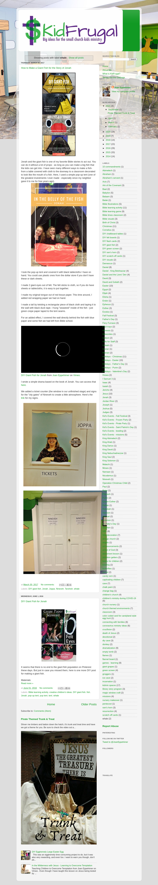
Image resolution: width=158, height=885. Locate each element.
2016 (108, 148)
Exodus (106, 312)
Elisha (105, 297)
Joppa (52, 589)
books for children (111, 561)
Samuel (106, 516)
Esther (106, 308)
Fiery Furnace (109, 323)
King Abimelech (110, 438)
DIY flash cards (110, 241)
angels (106, 542)
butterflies (107, 568)
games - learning (110, 663)
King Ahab (107, 442)
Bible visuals (108, 219)
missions (107, 696)
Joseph (106, 405)
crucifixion (107, 629)
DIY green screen (111, 248)
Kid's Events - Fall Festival (115, 416)
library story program (112, 689)
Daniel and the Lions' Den (115, 274)
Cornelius (107, 230)
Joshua (106, 408)
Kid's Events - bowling (113, 431)
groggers (107, 674)
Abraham (107, 174)
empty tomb (108, 652)
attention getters (110, 557)
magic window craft (112, 692)
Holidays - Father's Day (113, 364)
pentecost (107, 704)
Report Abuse (111, 726)
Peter (105, 490)
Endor (105, 301)
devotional (107, 637)
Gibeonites (108, 334)
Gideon (106, 338)
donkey (106, 644)
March (111, 122)
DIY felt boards (110, 237)
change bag (108, 591)
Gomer (106, 349)
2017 (108, 144)
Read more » (27, 683)
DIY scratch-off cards (112, 256)
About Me (107, 70)
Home (51, 704)
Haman (106, 353)
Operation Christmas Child (115, 483)
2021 (108, 106)
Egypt (105, 289)
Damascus (107, 263)
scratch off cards (110, 715)
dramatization (109, 648)
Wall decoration (110, 535)
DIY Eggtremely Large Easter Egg (48, 852)
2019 (108, 136)
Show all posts (76, 57)
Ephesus (107, 304)
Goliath (106, 345)
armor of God (109, 550)
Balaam (106, 196)
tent (50, 695)
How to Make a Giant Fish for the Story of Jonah (46, 68)
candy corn (108, 576)
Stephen (106, 527)
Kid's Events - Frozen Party (115, 420)
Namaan (107, 472)
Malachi (106, 464)
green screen (109, 670)
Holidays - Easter (111, 360)
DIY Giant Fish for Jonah (34, 375)
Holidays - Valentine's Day (115, 371)
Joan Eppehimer (60, 375)
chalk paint (108, 587)
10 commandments (112, 166)
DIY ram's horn (110, 252)
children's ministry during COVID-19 (119, 598)
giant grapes (108, 666)
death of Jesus (109, 633)
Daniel (106, 267)
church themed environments (116, 608)
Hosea (106, 375)
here (23, 385)
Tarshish (69, 589)
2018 (108, 140)
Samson (106, 513)
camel (105, 572)
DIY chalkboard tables (113, 233)
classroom (107, 612)
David (105, 278)
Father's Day (108, 319)
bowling (106, 565)
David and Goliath (111, 282)
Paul (105, 486)
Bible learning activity (38, 692)
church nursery (110, 604)
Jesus (105, 393)
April (110, 118)
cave (105, 583)
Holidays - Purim (110, 367)
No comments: (48, 584)
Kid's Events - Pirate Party (115, 423)
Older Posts (89, 704)
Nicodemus (108, 475)
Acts (105, 181)
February (112, 126)
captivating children (112, 579)
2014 (108, 156)
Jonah (45, 589)
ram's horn (107, 707)
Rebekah (107, 509)
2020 (108, 132)
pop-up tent (33, 695)
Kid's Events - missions (113, 434)
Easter (106, 286)
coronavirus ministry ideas (115, 625)
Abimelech (107, 170)
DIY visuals (108, 260)
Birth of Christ (109, 222)
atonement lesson (111, 553)
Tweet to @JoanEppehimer (115, 742)
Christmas (107, 226)
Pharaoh (107, 494)
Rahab (106, 505)
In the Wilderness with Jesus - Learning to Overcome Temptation (62, 865)
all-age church (109, 539)
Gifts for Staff (109, 341)
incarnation (108, 681)
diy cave (106, 640)
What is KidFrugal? (111, 74)
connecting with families (114, 622)
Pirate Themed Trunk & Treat (38, 719)
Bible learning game (112, 211)
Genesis (106, 330)
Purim (105, 498)
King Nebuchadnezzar (113, 453)
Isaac (105, 382)
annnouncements (111, 546)
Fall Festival (108, 315)
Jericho (106, 390)
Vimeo (76, 375)
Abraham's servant (111, 178)
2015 (108, 152)
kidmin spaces (109, 685)
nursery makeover (111, 700)
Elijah (105, 293)
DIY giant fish (34, 589)
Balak (105, 200)
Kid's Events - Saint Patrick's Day (118, 427)
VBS (105, 531)
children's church (110, 594)
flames (106, 655)
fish (88, 692)
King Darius (108, 446)
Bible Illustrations (110, 204)
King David (108, 449)
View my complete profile (123, 91)
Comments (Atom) (42, 711)
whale (76, 589)
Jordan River (109, 401)
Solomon (107, 520)
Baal (105, 189)
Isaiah (105, 386)
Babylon (106, 193)
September (113, 109)
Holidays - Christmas (112, 356)
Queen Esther (109, 501)
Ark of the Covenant (112, 185)
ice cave (106, 678)
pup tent (44, 695)
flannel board (109, 659)
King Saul (107, 457)
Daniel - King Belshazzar (114, 271)
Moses (106, 468)
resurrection (108, 711)
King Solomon (109, 460)
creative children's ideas (60, 692)
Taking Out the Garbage (114, 77)
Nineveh (60, 589)
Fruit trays (107, 326)
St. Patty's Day (109, 524)
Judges (106, 412)
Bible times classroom (113, 215)
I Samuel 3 (108, 379)
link (23, 398)
